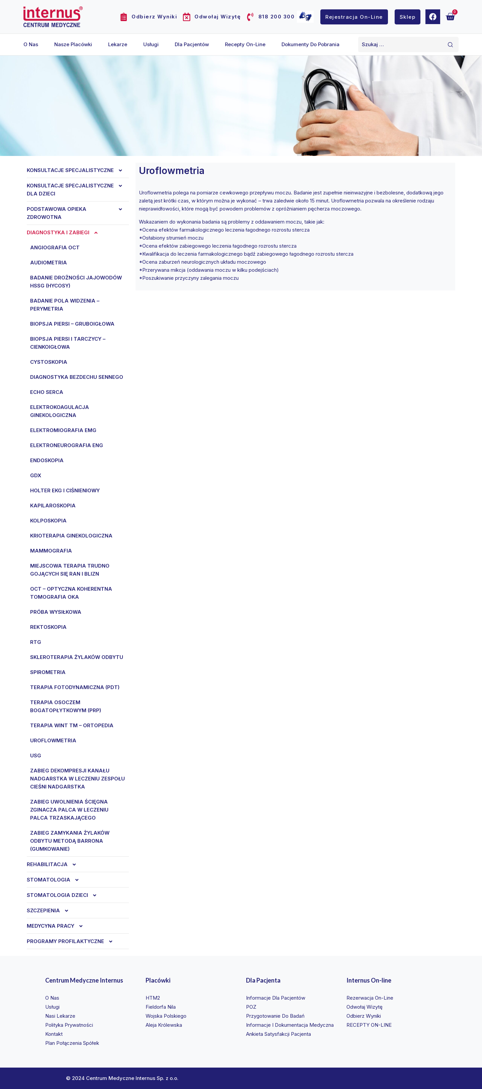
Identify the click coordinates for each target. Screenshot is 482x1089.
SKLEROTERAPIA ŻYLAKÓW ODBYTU (76, 657)
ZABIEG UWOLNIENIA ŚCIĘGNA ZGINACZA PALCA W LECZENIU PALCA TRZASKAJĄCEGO (69, 810)
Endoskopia (47, 460)
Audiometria (48, 262)
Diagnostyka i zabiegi (65, 233)
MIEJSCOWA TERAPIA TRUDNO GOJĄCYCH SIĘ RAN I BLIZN (69, 570)
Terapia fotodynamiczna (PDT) (74, 687)
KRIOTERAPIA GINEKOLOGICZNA (71, 535)
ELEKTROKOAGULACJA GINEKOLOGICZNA (59, 411)
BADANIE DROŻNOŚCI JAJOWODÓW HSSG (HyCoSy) (76, 281)
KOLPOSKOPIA (48, 520)
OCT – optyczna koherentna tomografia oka (71, 593)
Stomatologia (56, 880)
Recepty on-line (245, 44)
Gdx (35, 475)
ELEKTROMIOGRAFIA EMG (63, 430)
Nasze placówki (73, 44)
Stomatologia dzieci (65, 895)
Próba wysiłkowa (55, 612)
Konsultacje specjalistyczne (78, 170)
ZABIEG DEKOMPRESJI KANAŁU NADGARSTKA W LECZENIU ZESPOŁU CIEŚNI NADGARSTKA (77, 778)
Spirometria (48, 672)
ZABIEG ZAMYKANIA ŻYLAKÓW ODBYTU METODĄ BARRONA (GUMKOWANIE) (69, 841)
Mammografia (51, 551)
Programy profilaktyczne (73, 941)
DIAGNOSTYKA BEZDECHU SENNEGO (76, 377)
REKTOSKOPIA (48, 627)
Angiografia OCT (55, 247)
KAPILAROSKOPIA (53, 505)
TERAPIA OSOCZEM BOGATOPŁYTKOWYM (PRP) (65, 706)
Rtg (35, 642)
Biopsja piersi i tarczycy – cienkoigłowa (67, 343)
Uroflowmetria (53, 740)
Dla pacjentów (192, 44)
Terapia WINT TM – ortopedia (71, 725)
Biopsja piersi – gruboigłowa (72, 324)
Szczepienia (51, 911)
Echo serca (46, 392)
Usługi (151, 44)
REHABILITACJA (55, 864)
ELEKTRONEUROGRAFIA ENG (66, 445)
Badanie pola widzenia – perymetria (64, 305)
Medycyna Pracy (58, 926)
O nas (30, 44)
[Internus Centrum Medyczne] (53, 16)
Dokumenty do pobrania (310, 44)
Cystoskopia (48, 362)
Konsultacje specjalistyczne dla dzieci (78, 190)
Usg (35, 755)
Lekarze (117, 44)
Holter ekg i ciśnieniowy (65, 490)
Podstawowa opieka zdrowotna (78, 213)
